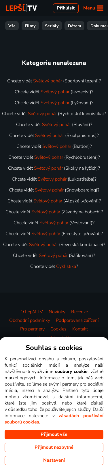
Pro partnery (32, 329)
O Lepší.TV (31, 312)
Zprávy (76, 26)
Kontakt (80, 329)
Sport (54, 26)
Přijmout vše (54, 434)
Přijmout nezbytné (54, 447)
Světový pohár (47, 81)
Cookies (58, 329)
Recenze (79, 312)
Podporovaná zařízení (77, 320)
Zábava (32, 26)
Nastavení (54, 460)
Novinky (57, 312)
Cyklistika (66, 266)
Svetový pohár (55, 103)
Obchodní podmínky (29, 320)
